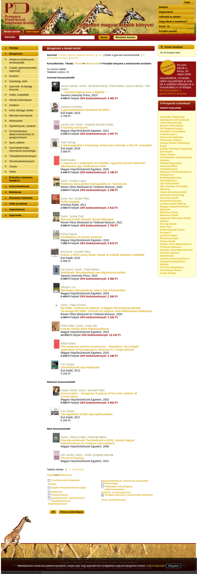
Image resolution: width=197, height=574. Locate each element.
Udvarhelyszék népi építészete (80, 367)
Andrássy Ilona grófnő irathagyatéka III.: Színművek (94, 183)
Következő (78, 469)
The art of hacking (72, 458)
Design (52, 483)
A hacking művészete (74, 127)
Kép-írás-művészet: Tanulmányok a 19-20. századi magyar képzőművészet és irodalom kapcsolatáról (98, 442)
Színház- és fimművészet (116, 492)
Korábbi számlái (168, 31)
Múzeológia (111, 483)
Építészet (56, 491)
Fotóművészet (59, 494)
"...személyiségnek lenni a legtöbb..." (84, 92)
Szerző (74, 57)
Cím (99, 55)
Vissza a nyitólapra (21, 16)
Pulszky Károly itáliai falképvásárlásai (85, 328)
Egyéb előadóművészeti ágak (68, 487)
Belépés (163, 7)
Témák (78, 63)
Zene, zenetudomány (113, 499)
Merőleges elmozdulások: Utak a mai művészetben (93, 290)
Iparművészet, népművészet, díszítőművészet (68, 499)
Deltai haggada (70, 201)
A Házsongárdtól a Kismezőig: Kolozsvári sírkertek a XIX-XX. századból (106, 145)
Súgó (187, 2)
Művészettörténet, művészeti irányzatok (124, 480)
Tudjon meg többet (155, 566)
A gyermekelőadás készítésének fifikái (85, 109)
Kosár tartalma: (174, 46)
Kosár (162, 26)
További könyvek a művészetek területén (128, 494)
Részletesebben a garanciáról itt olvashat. (173, 92)
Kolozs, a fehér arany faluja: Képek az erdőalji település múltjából (102, 254)
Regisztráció (166, 12)
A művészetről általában (65, 480)
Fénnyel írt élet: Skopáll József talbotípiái (87, 219)
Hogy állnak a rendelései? (173, 21)
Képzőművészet (57, 503)
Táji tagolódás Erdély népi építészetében (87, 414)
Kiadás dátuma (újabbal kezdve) (76, 55)
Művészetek (93, 63)
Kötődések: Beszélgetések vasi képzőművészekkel (93, 272)
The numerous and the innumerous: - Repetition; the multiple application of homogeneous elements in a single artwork (100, 348)
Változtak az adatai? (170, 16)
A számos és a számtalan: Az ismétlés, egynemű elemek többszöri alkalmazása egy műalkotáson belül (103, 165)
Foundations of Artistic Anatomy (81, 237)
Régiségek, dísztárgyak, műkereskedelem (118, 488)
